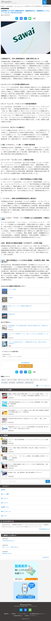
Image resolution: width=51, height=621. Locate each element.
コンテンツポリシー (23, 613)
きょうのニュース (19, 6)
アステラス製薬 (12, 379)
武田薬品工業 (29, 382)
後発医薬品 (20, 382)
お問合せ (14, 613)
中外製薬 (5, 382)
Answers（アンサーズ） (30, 615)
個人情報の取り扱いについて (37, 613)
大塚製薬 (12, 382)
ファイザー (44, 379)
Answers (2, 6)
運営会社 (6, 613)
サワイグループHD (24, 379)
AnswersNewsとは (44, 529)
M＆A (4, 379)
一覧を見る (45, 557)
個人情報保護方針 (25, 362)
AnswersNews (9, 6)
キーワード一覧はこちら (44, 385)
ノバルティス (35, 379)
